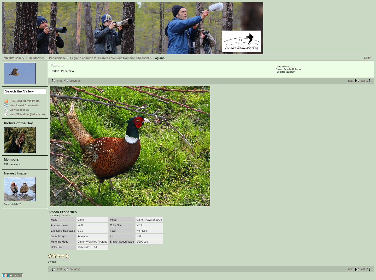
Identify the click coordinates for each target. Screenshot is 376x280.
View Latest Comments (24, 105)
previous (75, 80)
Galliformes (37, 58)
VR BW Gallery (14, 58)
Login (367, 57)
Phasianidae (57, 58)
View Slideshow (19, 109)
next (351, 80)
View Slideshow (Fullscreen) (27, 114)
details (66, 215)
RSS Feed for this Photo (24, 101)
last (363, 80)
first (59, 80)
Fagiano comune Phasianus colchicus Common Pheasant (109, 58)
